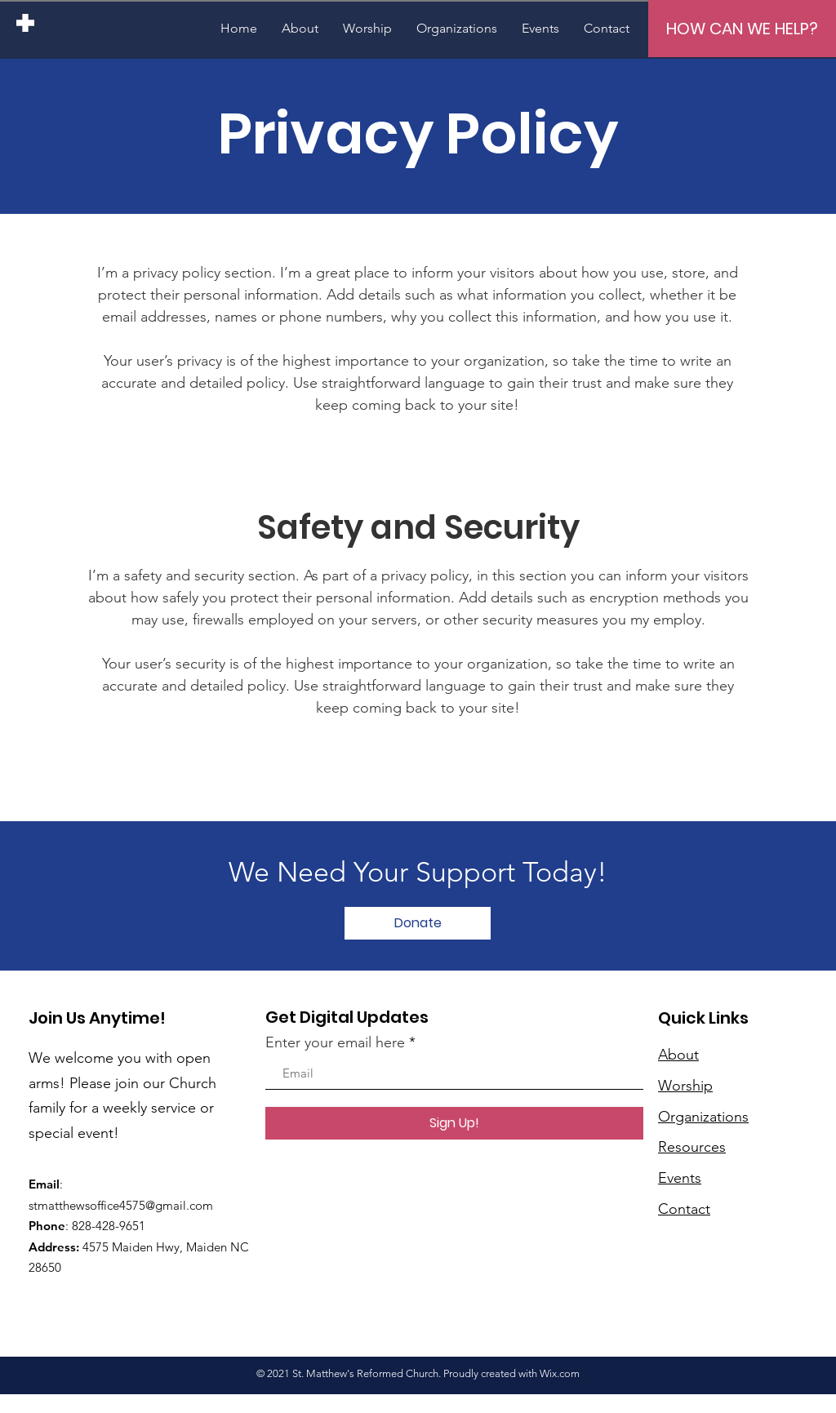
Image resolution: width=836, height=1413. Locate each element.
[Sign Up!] (454, 1123)
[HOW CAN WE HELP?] (742, 28)
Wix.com (560, 1373)
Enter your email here (335, 1042)
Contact (684, 1209)
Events (679, 1178)
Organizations (703, 1117)
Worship (685, 1086)
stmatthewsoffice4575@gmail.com (121, 1205)
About (678, 1055)
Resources (692, 1147)
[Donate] (418, 923)
